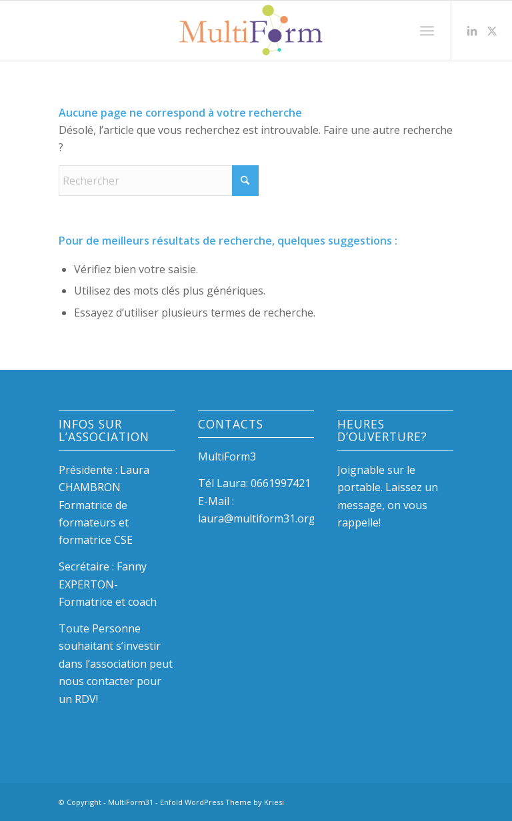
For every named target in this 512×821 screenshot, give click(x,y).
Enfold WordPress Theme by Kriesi (222, 802)
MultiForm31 (130, 802)
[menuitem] (427, 31)
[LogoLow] (256, 31)
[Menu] (427, 31)
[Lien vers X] (492, 31)
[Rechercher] (159, 180)
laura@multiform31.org (256, 518)
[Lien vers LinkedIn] (472, 31)
